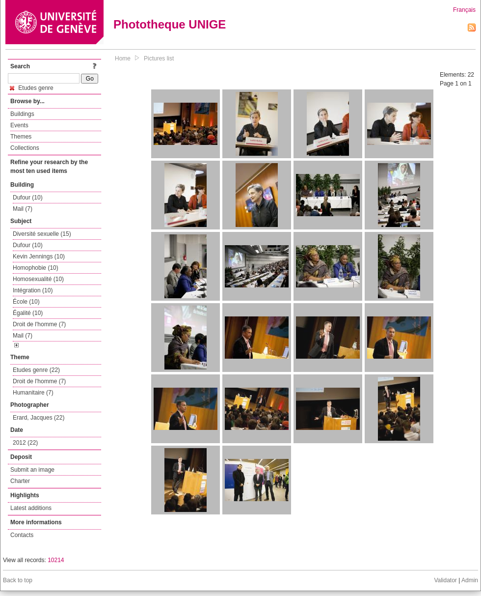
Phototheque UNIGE (169, 24)
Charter (20, 481)
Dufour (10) (28, 197)
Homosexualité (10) (38, 279)
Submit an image (32, 469)
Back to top (17, 580)
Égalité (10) (28, 313)
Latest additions (31, 508)
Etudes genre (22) (36, 370)
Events (19, 125)
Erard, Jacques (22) (38, 417)
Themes (20, 136)
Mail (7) (22, 208)
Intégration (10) (33, 290)
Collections (24, 147)
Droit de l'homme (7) (39, 324)
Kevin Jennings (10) (39, 256)
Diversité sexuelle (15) (42, 233)
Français (464, 9)
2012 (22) (25, 442)
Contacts (21, 535)
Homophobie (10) (35, 267)
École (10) (26, 301)
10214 (56, 560)
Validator (445, 580)
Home (123, 58)
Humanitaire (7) (33, 392)
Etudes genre (31, 88)
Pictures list (159, 58)
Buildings (22, 114)
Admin (469, 580)
